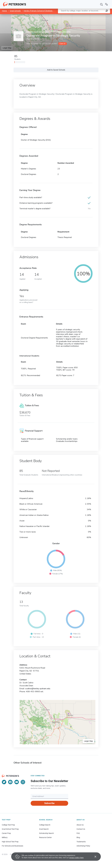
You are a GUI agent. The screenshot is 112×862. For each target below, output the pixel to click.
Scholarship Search (46, 833)
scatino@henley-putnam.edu (37, 688)
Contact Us (81, 829)
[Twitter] (4, 782)
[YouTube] (16, 782)
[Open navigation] (106, 4)
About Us (80, 825)
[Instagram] (23, 782)
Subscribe (49, 803)
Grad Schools (15, 11)
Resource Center (45, 837)
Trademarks (81, 842)
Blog (78, 837)
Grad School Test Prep (10, 829)
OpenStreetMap (95, 15)
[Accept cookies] (93, 856)
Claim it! (62, 43)
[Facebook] (10, 782)
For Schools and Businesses (12, 846)
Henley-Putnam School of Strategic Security (41, 11)
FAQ (78, 833)
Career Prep (6, 833)
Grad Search (44, 829)
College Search (44, 825)
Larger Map (7, 48)
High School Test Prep (10, 842)
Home (4, 11)
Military (5, 837)
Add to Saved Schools (56, 70)
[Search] (101, 4)
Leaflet (82, 15)
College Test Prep (8, 825)
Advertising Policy (83, 846)
